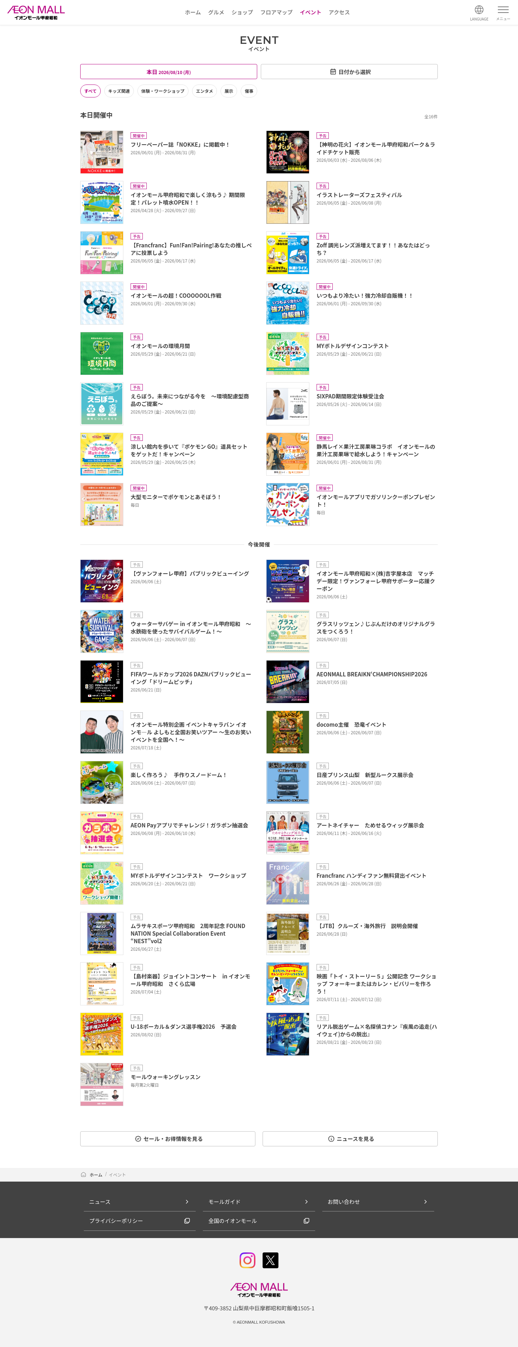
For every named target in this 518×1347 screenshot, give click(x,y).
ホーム (91, 1175)
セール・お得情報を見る (169, 1138)
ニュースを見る (351, 1138)
